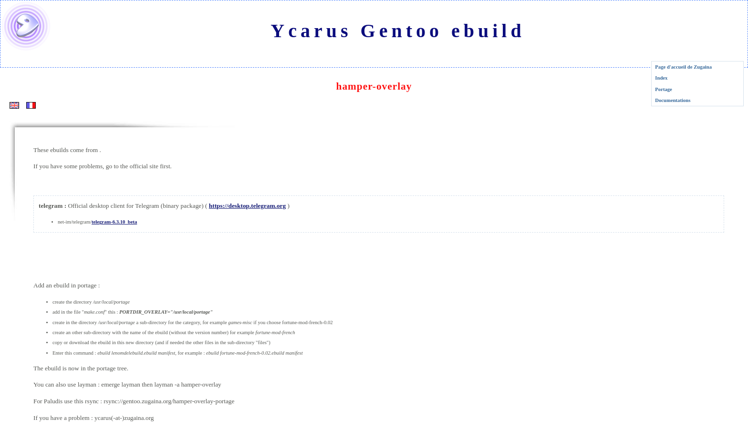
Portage (663, 89)
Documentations (672, 100)
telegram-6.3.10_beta (114, 222)
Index (661, 78)
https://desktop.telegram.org (247, 205)
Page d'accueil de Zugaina (683, 67)
